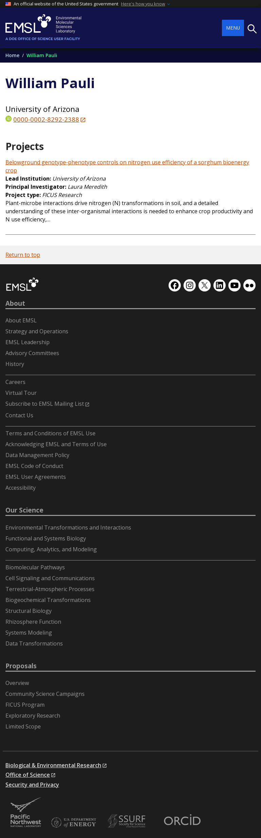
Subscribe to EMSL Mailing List (44, 403)
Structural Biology (28, 611)
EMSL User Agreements (35, 477)
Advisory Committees (32, 353)
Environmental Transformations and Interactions (68, 527)
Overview (17, 683)
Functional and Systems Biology (45, 538)
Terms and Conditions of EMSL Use (50, 433)
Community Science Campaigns (45, 694)
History (14, 364)
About (15, 303)
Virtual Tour (21, 393)
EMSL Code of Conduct (34, 466)
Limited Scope (23, 726)
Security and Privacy (32, 784)
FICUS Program (25, 704)
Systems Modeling (28, 632)
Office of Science (27, 774)
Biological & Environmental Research (53, 765)
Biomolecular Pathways (35, 567)
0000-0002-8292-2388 (46, 119)
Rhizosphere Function (33, 621)
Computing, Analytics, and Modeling (51, 549)
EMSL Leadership (27, 342)
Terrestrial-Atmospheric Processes (49, 589)
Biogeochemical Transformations (48, 600)
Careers (15, 382)
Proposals (21, 665)
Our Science (24, 510)
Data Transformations (34, 643)
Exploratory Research (32, 715)
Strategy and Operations (36, 331)
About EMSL (21, 320)
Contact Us (19, 415)
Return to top (22, 254)
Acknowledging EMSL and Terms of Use (56, 444)
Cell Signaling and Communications (50, 578)
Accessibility (20, 487)
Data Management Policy (37, 455)
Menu (233, 27)
